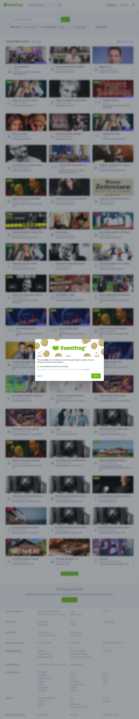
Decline (40, 376)
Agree (96, 375)
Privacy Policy (86, 369)
